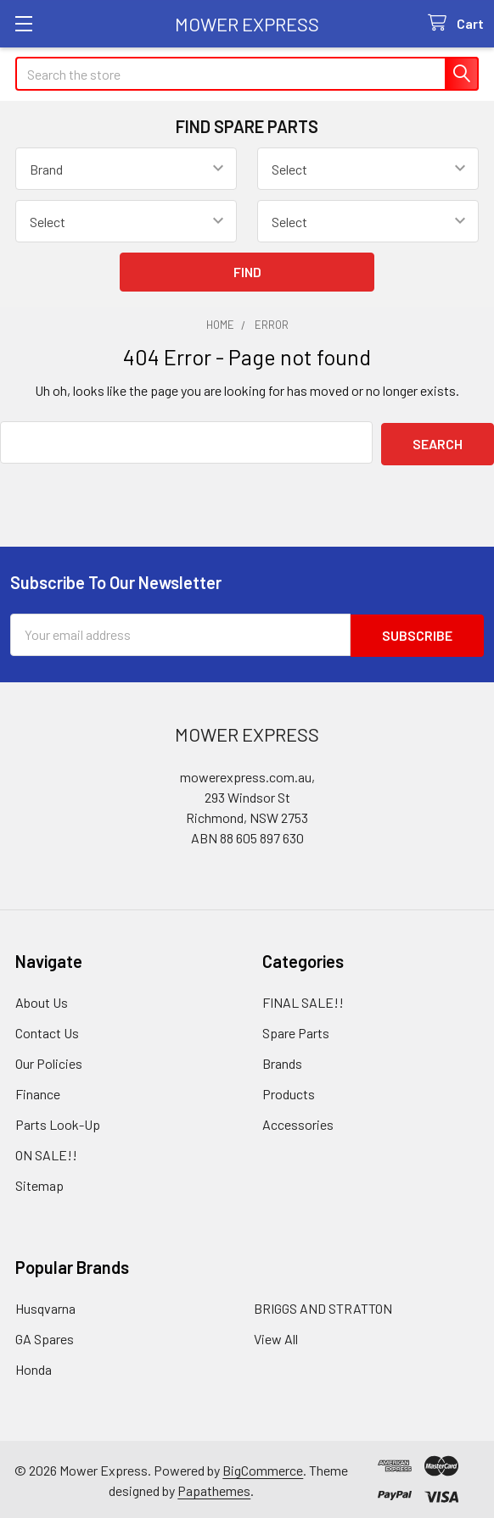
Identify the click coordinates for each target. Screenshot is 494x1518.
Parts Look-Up (57, 1121)
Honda (33, 1366)
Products (288, 1090)
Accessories (298, 1121)
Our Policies (48, 1060)
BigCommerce (262, 1467)
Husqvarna (45, 1305)
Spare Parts (295, 1029)
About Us (41, 999)
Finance (37, 1090)
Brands (282, 1060)
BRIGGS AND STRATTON (323, 1305)
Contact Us (47, 1029)
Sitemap (39, 1182)
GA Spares (44, 1335)
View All (276, 1335)
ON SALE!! (46, 1151)
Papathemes (213, 1487)
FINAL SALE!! (303, 999)
